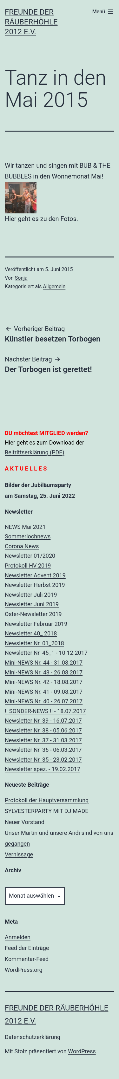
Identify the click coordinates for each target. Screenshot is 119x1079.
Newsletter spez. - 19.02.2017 (42, 769)
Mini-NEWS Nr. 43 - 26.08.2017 (44, 672)
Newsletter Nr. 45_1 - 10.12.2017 (46, 652)
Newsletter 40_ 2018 (31, 633)
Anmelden (17, 937)
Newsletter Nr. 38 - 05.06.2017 (43, 730)
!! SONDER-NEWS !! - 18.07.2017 (45, 711)
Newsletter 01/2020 (30, 555)
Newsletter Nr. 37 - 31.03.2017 (43, 740)
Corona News (22, 546)
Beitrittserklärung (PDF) (34, 452)
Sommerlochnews (27, 536)
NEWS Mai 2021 (25, 526)
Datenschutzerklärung (32, 1037)
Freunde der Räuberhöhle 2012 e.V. (31, 22)
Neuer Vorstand (24, 822)
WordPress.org (24, 969)
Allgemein (54, 286)
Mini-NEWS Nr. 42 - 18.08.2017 (44, 682)
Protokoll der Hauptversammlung (47, 800)
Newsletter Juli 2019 (31, 594)
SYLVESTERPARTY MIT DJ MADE (47, 811)
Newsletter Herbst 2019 (35, 585)
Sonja (21, 278)
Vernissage (19, 854)
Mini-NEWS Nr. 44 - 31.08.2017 (44, 662)
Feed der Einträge (27, 948)
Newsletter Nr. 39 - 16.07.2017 (43, 720)
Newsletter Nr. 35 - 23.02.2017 (43, 759)
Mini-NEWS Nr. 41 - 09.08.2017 (44, 691)
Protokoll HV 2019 (28, 565)
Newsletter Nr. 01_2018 (34, 643)
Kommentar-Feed (27, 959)
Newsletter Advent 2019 (35, 575)
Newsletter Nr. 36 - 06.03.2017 (43, 749)
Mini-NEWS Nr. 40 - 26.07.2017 (44, 701)
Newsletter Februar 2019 (36, 624)
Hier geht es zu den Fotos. (41, 219)
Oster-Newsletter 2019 (33, 614)
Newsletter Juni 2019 (32, 604)
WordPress (82, 1051)
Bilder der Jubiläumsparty (38, 485)
